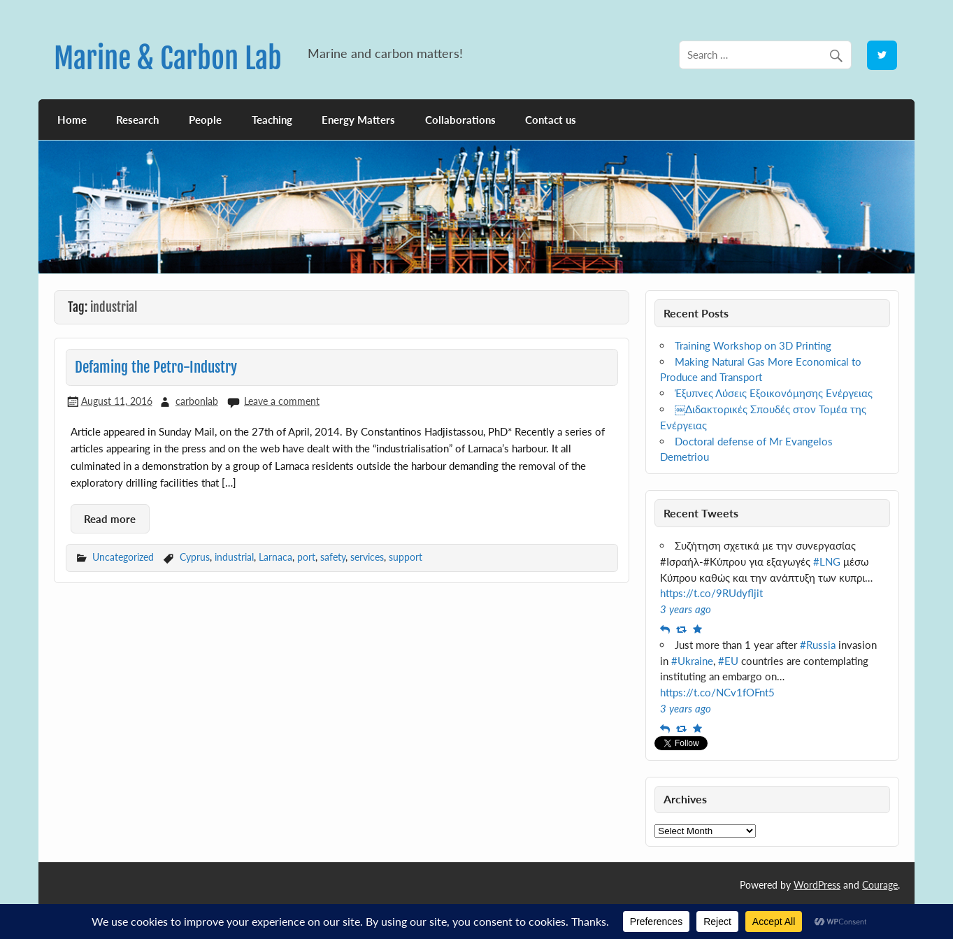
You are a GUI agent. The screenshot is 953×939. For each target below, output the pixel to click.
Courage (880, 885)
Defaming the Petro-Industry (156, 367)
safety (332, 557)
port (306, 557)
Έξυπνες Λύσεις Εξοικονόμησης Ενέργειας (774, 393)
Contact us (550, 119)
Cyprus (195, 557)
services (367, 557)
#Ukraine (692, 660)
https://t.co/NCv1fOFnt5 (717, 692)
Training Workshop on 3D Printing (753, 345)
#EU (728, 660)
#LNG (826, 561)
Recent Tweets (701, 512)
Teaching (272, 119)
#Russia (818, 644)
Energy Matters (358, 119)
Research (137, 119)
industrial (234, 557)
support (405, 557)
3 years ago (685, 609)
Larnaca (275, 557)
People (205, 119)
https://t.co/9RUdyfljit (711, 593)
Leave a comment (282, 401)
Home (72, 119)
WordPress (817, 885)
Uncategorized (123, 557)
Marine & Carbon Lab (168, 58)
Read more (110, 518)
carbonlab (196, 401)
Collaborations (460, 119)
